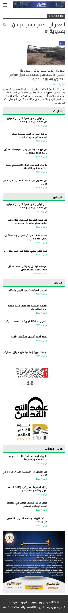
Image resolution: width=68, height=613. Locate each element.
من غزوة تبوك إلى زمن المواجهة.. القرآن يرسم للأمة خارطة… (25, 151)
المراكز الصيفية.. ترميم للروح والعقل (28, 290)
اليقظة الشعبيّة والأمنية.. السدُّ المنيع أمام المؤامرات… (27, 307)
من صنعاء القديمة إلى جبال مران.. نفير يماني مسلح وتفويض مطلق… (27, 221)
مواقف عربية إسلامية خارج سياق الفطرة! (25, 352)
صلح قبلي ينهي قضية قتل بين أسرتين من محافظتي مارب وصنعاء (26, 120)
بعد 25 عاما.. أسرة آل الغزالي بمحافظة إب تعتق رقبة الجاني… (26, 237)
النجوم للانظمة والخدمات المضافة (24, 607)
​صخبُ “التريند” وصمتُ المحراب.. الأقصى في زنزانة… (27, 520)
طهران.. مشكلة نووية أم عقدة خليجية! (26, 321)
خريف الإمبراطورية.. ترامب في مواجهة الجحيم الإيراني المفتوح (26, 504)
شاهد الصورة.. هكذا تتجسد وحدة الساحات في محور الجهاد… (29, 135)
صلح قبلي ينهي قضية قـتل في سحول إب (25, 251)
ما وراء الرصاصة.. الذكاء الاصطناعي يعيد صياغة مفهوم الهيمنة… (26, 166)
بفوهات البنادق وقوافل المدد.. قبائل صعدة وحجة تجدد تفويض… (27, 268)
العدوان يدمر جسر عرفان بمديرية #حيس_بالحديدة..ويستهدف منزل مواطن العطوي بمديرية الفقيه (37, 74)
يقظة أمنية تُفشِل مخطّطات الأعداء (29, 337)
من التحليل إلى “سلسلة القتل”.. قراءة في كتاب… (25, 182)
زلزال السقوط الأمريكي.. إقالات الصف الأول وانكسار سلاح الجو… (27, 488)
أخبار (62, 43)
